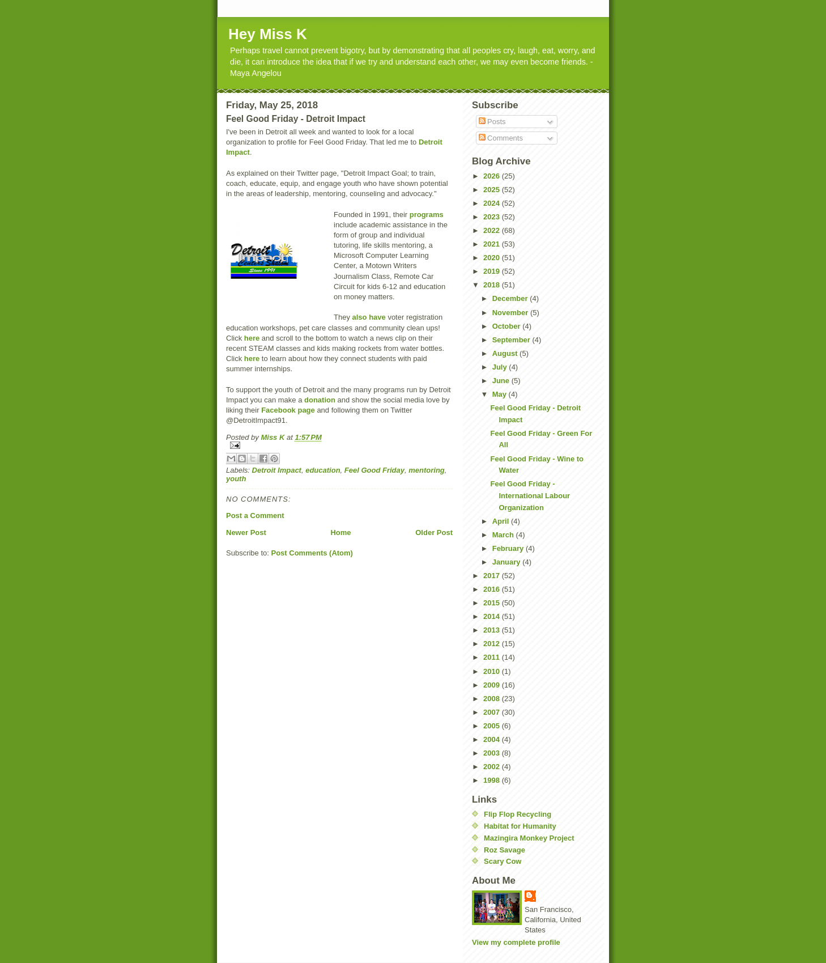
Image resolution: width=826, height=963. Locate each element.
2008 (492, 698)
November (511, 312)
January (507, 562)
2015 (492, 603)
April (501, 521)
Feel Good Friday (374, 470)
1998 (492, 780)
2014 (492, 616)
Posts (492, 121)
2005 (492, 726)
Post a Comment (255, 515)
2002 (492, 766)
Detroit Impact (276, 470)
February (509, 548)
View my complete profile (516, 942)
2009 (492, 685)
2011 (492, 657)
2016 (492, 589)
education (322, 470)
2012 (492, 643)
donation (319, 400)
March (504, 535)
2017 (492, 575)
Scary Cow (502, 861)
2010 (492, 671)
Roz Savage (504, 850)
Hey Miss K (267, 34)
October (507, 326)
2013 (492, 630)
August (506, 353)
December (511, 298)
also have (369, 317)
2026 (492, 176)
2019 (492, 271)
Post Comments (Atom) (312, 553)
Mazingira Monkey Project (529, 838)
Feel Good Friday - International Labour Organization (530, 496)
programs (427, 214)
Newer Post (246, 532)
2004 (492, 739)
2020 (492, 257)
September (512, 340)
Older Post (434, 532)
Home (340, 532)
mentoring (426, 470)
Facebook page (288, 410)
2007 (492, 712)
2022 (492, 230)
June (502, 380)
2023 (492, 217)
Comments (501, 138)
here (251, 338)
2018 (492, 285)
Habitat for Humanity (520, 826)
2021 (492, 244)
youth (236, 478)
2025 (492, 189)
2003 (492, 753)
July (500, 367)
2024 (492, 203)
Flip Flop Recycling (517, 814)
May (500, 394)
